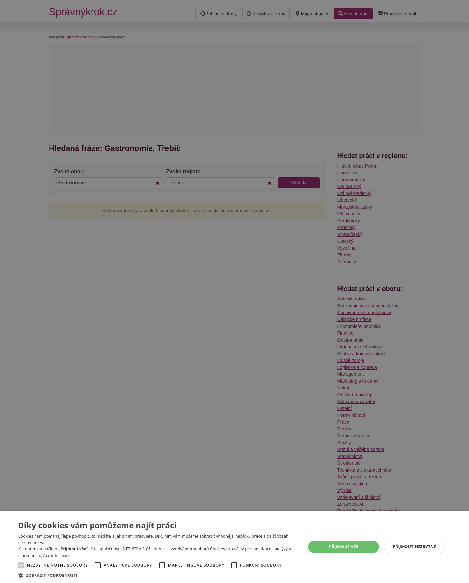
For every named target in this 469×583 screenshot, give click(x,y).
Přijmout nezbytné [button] (414, 546)
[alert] (234, 291)
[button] (157, 575)
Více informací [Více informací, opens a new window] (55, 555)
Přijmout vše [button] (343, 546)
